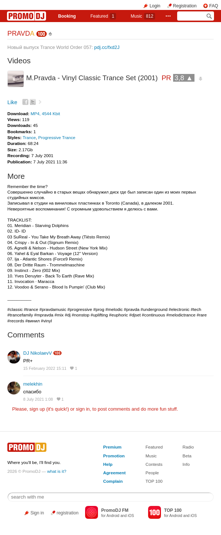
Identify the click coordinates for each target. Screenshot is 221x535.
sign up (37, 409)
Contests (153, 464)
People (152, 472)
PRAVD (20, 33)
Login (155, 6)
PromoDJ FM (115, 510)
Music (143, 16)
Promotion (113, 455)
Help (107, 464)
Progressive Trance (57, 137)
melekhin (32, 384)
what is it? (56, 471)
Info (186, 464)
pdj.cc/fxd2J (107, 47)
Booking (67, 16)
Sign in (37, 513)
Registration (185, 6)
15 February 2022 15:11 (44, 368)
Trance (29, 137)
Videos (19, 60)
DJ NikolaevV (37, 353)
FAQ (213, 6)
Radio (188, 446)
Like (12, 102)
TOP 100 (153, 481)
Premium (112, 446)
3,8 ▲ (184, 78)
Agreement (114, 472)
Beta (187, 455)
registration (67, 513)
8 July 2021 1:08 (38, 399)
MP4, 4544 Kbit (45, 113)
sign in (83, 409)
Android (112, 516)
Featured (103, 16)
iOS (131, 516)
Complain (113, 481)
